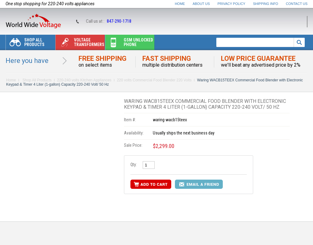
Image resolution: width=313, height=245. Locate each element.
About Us (201, 4)
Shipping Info (265, 4)
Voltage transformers (80, 43)
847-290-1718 (119, 21)
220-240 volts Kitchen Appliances (84, 80)
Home (180, 4)
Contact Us (297, 4)
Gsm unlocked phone (129, 43)
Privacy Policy (231, 4)
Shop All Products (25, 43)
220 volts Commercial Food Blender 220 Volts (154, 80)
